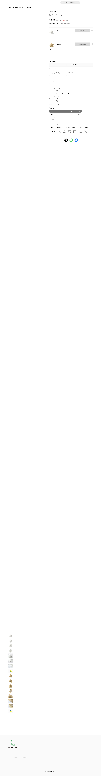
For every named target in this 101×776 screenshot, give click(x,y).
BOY (57, 100)
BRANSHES (50, 771)
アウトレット (59, 90)
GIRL (57, 98)
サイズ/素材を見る (72, 65)
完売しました (82, 30)
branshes (52, 11)
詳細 (67, 20)
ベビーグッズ (66, 93)
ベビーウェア (59, 93)
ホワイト (58, 96)
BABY (57, 101)
